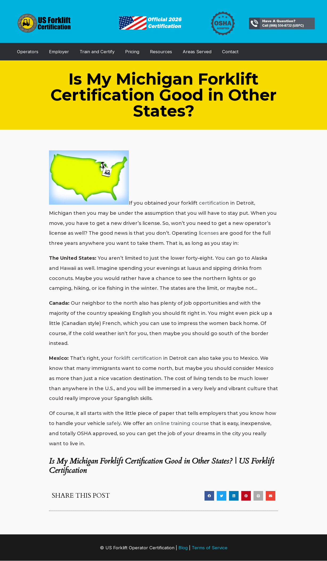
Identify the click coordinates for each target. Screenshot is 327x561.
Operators (27, 51)
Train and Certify (97, 51)
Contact (230, 51)
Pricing (132, 51)
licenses (209, 233)
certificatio (212, 203)
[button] (209, 496)
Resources (161, 51)
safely (114, 423)
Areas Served (197, 51)
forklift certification (138, 358)
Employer (59, 51)
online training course (181, 423)
